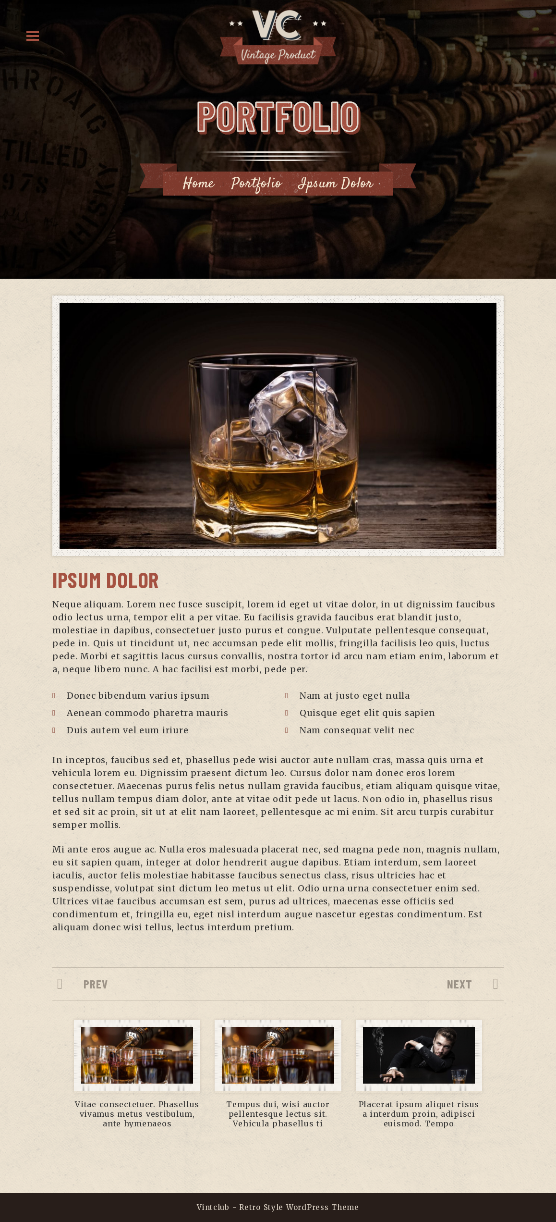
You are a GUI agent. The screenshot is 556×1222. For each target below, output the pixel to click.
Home (199, 183)
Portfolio (256, 183)
